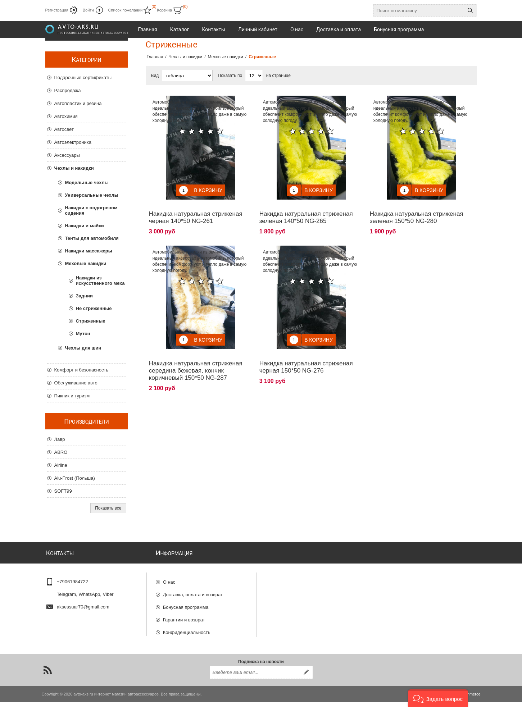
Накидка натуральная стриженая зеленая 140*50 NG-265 (306, 212)
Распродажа (67, 90)
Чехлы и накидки (74, 168)
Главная (155, 56)
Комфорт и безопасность (81, 370)
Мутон (83, 333)
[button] (438, 698)
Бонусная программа (186, 604)
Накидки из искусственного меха (100, 280)
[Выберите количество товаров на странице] (254, 75)
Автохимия (66, 116)
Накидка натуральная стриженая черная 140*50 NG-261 (195, 212)
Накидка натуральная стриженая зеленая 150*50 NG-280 (416, 212)
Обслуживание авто (75, 383)
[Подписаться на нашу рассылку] (255, 677)
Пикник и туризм (72, 395)
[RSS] (47, 675)
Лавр (59, 439)
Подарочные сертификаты (83, 77)
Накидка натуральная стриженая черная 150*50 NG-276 (306, 356)
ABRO (61, 452)
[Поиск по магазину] (419, 10)
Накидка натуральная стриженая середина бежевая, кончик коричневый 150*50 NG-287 (195, 359)
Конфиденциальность (186, 629)
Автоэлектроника (72, 142)
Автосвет (64, 129)
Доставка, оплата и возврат (193, 591)
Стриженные (90, 321)
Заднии (84, 295)
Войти (88, 10)
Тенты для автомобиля (92, 238)
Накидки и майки (84, 225)
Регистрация (56, 10)
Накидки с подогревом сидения (91, 210)
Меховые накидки (85, 263)
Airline (60, 465)
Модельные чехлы (87, 182)
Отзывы (171, 641)
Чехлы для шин (83, 348)
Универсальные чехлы (91, 195)
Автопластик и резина (78, 103)
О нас (169, 578)
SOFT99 (63, 491)
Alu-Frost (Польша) (74, 478)
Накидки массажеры (88, 251)
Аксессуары (67, 155)
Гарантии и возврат (184, 616)
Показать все (108, 508)
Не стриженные (94, 308)
